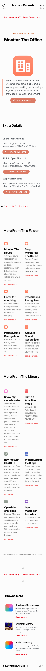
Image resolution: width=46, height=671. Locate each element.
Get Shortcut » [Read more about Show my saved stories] (10, 447)
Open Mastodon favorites (31, 511)
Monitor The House (11, 251)
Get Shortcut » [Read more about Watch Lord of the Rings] (31, 485)
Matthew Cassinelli (23, 5)
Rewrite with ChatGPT (11, 461)
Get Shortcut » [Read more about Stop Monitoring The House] (31, 275)
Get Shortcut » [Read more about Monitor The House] (10, 284)
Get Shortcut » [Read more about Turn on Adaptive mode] (31, 423)
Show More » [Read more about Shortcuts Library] (21, 636)
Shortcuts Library (24, 623)
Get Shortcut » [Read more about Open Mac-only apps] (10, 539)
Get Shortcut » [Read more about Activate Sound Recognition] (31, 356)
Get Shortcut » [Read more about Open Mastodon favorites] (31, 528)
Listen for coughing (10, 298)
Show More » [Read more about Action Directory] (21, 654)
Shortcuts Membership (27, 605)
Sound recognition (23, 33)
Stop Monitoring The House (31, 253)
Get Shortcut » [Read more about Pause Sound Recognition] (10, 356)
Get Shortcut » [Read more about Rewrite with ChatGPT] (10, 494)
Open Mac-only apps (11, 509)
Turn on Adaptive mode (30, 400)
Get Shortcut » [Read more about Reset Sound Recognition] (31, 320)
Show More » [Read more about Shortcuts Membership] (21, 617)
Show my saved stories (12, 398)
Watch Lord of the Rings (33, 461)
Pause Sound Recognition (12, 334)
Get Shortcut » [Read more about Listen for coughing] (10, 320)
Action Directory (23, 642)
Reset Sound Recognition (32, 298)
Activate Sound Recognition (32, 336)
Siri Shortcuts (21, 206)
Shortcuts (9, 206)
